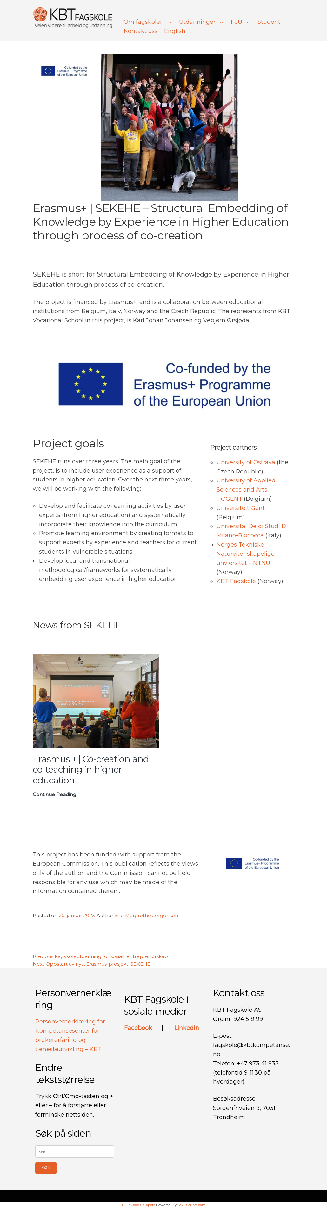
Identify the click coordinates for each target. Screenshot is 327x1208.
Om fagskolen (147, 21)
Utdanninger (201, 21)
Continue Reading (54, 794)
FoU (241, 21)
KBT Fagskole (236, 581)
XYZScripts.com (192, 1205)
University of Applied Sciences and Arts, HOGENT (246, 489)
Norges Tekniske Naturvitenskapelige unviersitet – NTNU (246, 554)
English (174, 31)
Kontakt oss (140, 31)
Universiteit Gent (241, 508)
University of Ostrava (247, 462)
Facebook (139, 1027)
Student (268, 21)
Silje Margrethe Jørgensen (146, 915)
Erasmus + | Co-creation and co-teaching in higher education (91, 770)
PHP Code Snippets (138, 1205)
